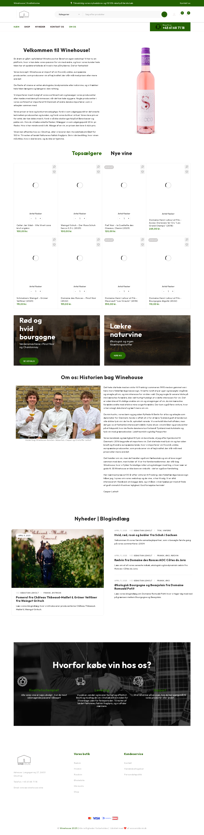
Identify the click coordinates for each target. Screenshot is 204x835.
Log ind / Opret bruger (174, 14)
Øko (167, 555)
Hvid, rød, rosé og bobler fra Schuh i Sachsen (145, 535)
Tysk (159, 530)
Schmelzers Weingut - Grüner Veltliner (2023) (32, 299)
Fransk (47, 593)
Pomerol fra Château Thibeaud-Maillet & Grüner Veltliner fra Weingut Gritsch (56, 599)
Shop (76, 791)
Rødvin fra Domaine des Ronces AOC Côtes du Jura (150, 560)
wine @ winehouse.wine (31, 787)
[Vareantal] (35, 218)
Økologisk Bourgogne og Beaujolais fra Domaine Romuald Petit (149, 586)
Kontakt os (185, 3)
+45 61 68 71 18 (174, 28)
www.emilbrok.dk (138, 828)
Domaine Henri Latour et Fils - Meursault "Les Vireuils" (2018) (121, 299)
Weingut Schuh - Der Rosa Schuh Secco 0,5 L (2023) (78, 226)
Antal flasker (35, 213)
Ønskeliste (79, 780)
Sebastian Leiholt (29, 593)
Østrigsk (56, 593)
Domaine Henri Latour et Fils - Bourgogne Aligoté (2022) (165, 299)
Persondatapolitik (133, 774)
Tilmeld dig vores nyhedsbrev (88, 3)
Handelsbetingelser (134, 768)
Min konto (79, 786)
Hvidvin (77, 768)
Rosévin (78, 774)
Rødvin (174, 555)
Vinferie (167, 530)
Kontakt (128, 763)
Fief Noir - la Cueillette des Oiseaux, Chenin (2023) (119, 226)
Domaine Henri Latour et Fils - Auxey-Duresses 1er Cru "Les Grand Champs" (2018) (165, 223)
